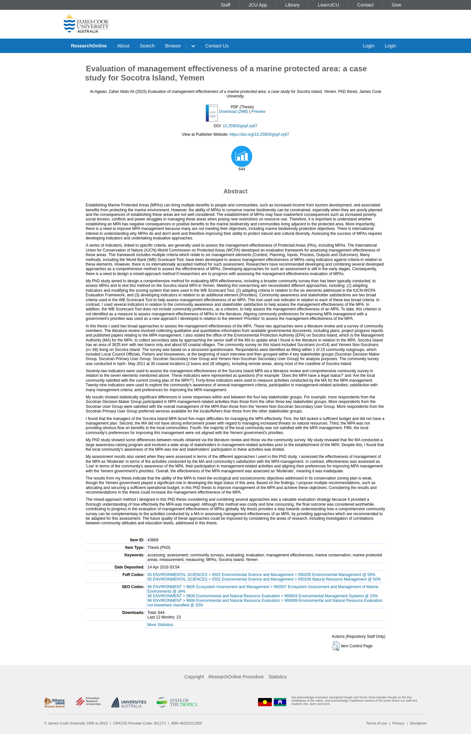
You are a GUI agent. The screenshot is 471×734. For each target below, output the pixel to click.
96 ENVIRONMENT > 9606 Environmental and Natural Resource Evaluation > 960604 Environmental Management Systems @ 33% (263, 596)
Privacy (398, 723)
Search (147, 45)
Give (397, 5)
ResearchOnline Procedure (236, 676)
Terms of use (376, 723)
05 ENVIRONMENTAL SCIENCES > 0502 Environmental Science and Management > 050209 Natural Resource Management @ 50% (264, 579)
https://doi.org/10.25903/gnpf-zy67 (259, 134)
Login (368, 45)
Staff (225, 5)
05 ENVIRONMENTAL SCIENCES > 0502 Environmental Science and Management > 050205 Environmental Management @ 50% (261, 574)
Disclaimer (418, 723)
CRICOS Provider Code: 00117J (139, 723)
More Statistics (160, 624)
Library (292, 5)
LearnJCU (328, 5)
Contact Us (217, 45)
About (123, 45)
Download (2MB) (233, 111)
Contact (365, 5)
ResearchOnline (89, 45)
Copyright (194, 676)
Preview (259, 111)
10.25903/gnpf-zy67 (240, 126)
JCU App (258, 5)
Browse (173, 45)
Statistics (277, 676)
